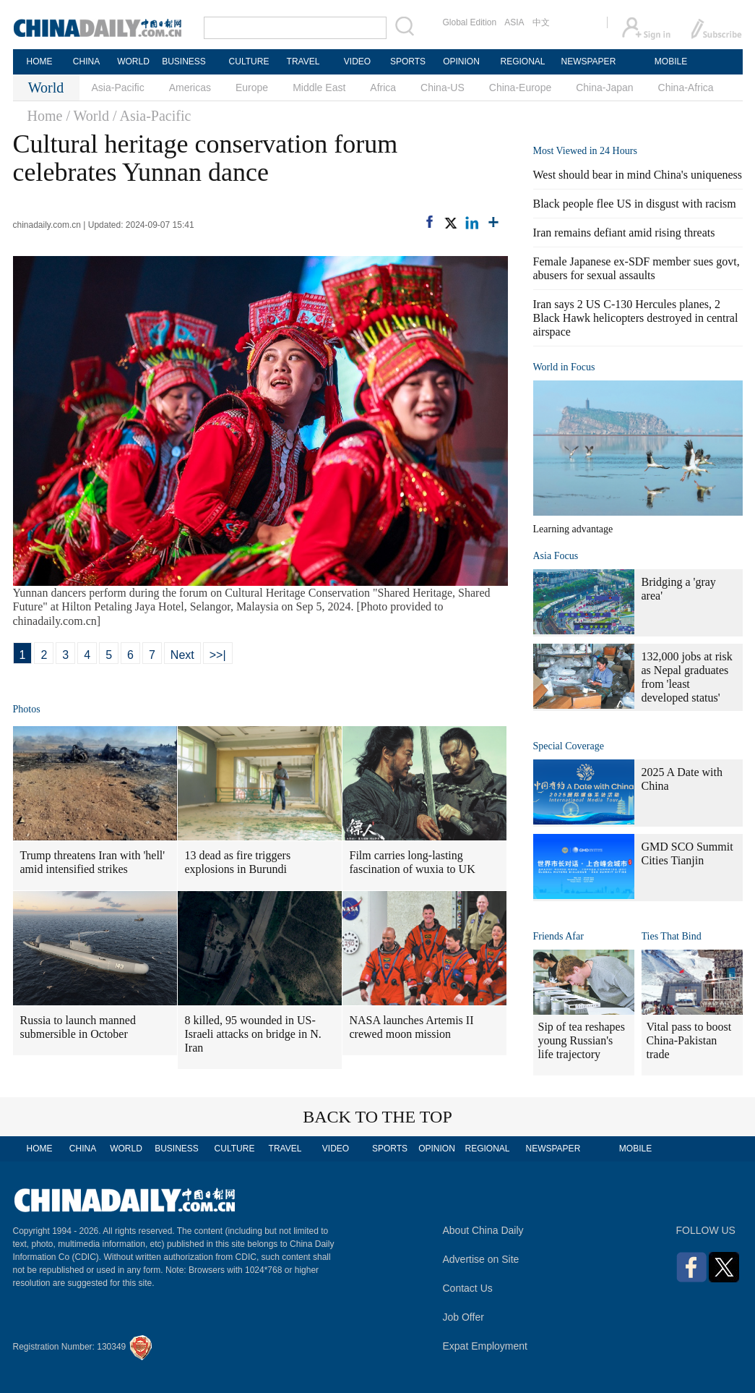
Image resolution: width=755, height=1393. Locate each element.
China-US (442, 87)
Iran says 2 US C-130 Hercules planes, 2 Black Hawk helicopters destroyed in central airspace (635, 318)
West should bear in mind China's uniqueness (638, 175)
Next (182, 655)
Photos (26, 709)
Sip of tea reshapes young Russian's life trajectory (581, 1040)
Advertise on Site (481, 1259)
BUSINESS (184, 61)
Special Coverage (568, 746)
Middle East (319, 87)
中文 (541, 22)
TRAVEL (303, 61)
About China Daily (483, 1230)
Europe (252, 87)
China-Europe (520, 87)
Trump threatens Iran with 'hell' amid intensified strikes (92, 862)
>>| (218, 655)
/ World (87, 116)
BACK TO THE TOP (377, 1116)
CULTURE (249, 61)
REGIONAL (522, 61)
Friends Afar (558, 936)
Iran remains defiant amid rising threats (624, 232)
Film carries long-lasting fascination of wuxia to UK (412, 862)
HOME (40, 61)
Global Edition (470, 22)
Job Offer (463, 1317)
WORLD (133, 61)
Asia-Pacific (118, 87)
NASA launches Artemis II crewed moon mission (412, 1027)
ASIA (514, 22)
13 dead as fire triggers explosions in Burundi (238, 862)
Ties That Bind (672, 936)
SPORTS (408, 61)
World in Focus (564, 367)
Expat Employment (485, 1346)
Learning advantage (573, 529)
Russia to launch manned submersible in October (78, 1027)
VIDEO (357, 61)
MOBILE (671, 61)
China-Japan (604, 87)
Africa (383, 87)
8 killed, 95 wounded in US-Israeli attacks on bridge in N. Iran (253, 1034)
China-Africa (686, 87)
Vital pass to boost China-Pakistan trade (689, 1040)
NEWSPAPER (588, 61)
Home (45, 116)
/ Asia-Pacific (152, 116)
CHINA (86, 61)
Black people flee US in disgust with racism (634, 203)
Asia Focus (556, 555)
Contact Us (468, 1288)
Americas (190, 87)
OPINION (461, 61)
